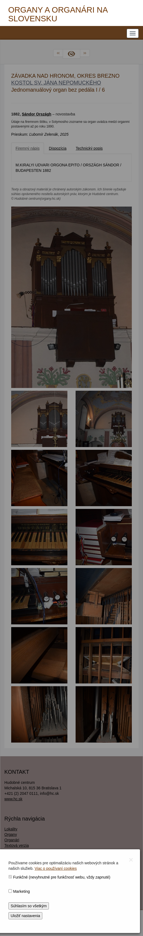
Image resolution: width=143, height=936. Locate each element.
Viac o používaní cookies (56, 868)
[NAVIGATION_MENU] (133, 33)
